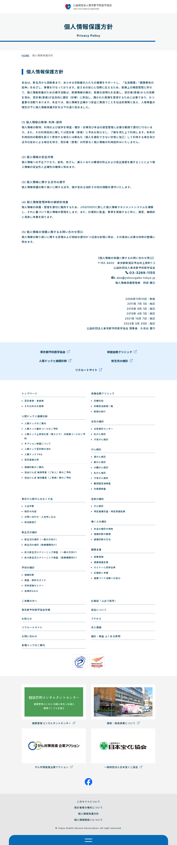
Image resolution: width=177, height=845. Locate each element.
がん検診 (96, 449)
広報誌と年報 (101, 572)
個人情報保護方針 (88, 813)
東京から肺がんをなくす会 (37, 498)
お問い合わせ (29, 636)
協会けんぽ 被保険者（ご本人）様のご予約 (47, 472)
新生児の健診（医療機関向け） (41, 544)
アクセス (96, 618)
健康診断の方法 (102, 539)
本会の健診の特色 (103, 528)
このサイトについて (88, 801)
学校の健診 (28, 567)
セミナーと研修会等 (105, 567)
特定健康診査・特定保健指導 (109, 511)
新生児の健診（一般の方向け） (41, 539)
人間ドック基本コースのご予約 (41, 428)
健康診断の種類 (102, 534)
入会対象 (29, 506)
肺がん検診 (100, 462)
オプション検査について (37, 443)
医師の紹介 (100, 411)
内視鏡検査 (100, 488)
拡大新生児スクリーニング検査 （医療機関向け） (51, 557)
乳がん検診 (100, 434)
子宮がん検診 (101, 439)
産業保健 (99, 556)
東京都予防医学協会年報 (36, 609)
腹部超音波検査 (102, 483)
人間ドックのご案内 (35, 423)
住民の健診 (97, 498)
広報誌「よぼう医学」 (104, 600)
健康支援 (96, 549)
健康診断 (29, 574)
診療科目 (99, 400)
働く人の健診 (99, 521)
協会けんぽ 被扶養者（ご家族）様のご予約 (47, 477)
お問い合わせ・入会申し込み (40, 516)
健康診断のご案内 (34, 467)
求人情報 (96, 627)
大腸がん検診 (101, 467)
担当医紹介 (30, 522)
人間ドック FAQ (33, 454)
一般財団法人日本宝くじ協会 (123, 748)
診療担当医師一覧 (103, 406)
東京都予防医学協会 (55, 353)
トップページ (29, 393)
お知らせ (27, 618)
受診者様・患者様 (34, 400)
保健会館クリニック (122, 353)
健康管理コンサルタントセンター (54, 704)
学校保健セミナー (34, 585)
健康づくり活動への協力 (107, 578)
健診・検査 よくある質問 (105, 636)
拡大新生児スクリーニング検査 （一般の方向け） (51, 552)
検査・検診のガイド (35, 580)
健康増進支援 (101, 562)
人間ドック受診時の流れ (37, 449)
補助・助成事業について (123, 704)
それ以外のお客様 (34, 406)
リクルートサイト (88, 371)
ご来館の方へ (29, 600)
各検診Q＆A (31, 591)
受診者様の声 (31, 459)
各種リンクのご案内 (33, 645)
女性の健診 (97, 421)
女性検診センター (103, 428)
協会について (99, 609)
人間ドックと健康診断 (55, 362)
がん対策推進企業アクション (54, 748)
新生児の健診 (122, 362)
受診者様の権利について (88, 807)
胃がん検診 (100, 456)
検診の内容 (30, 511)
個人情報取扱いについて (88, 819)
